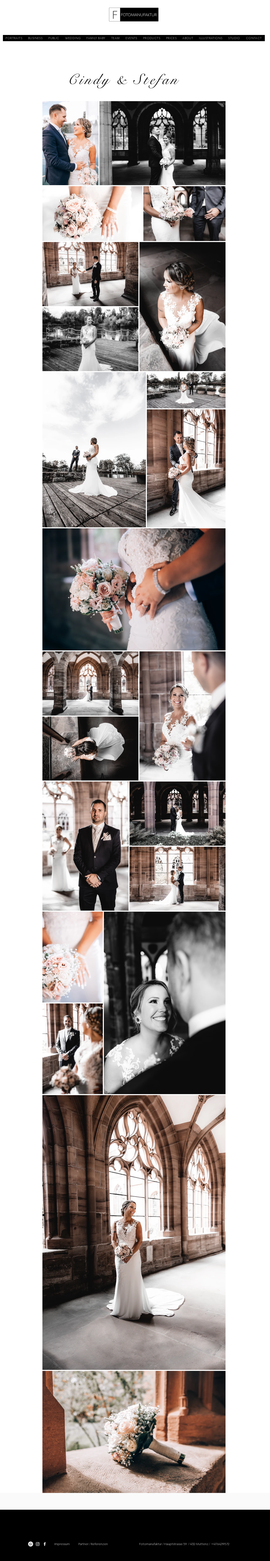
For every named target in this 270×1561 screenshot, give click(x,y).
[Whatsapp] (30, 1544)
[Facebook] (44, 1544)
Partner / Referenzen (93, 1544)
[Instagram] (37, 1544)
